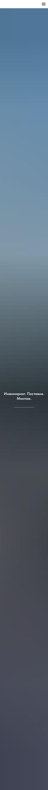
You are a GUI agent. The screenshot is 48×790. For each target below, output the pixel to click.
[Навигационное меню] (43, 4)
